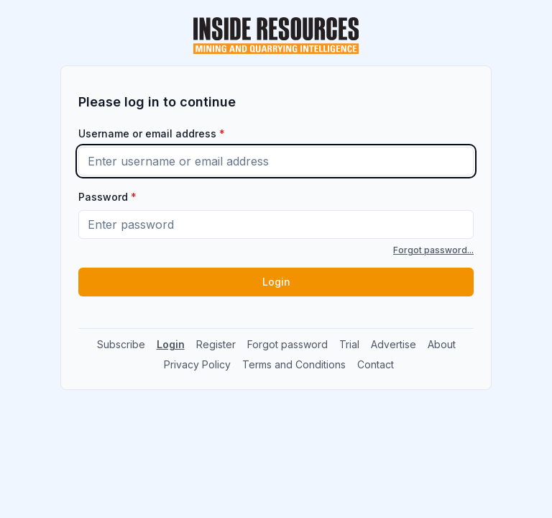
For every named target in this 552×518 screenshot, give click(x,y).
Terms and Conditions (294, 364)
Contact (375, 364)
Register (216, 344)
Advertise (393, 344)
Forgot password (287, 344)
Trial (349, 344)
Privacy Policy (197, 364)
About (442, 344)
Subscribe (121, 344)
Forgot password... (433, 250)
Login (276, 282)
